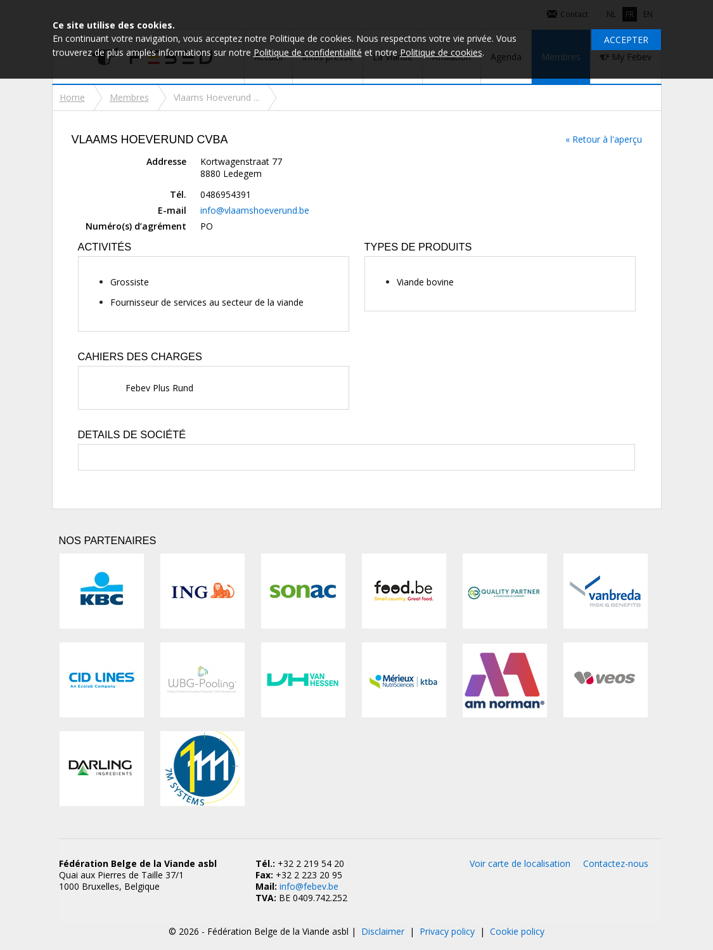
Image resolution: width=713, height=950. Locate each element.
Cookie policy (517, 931)
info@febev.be (308, 886)
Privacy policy (447, 931)
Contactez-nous (615, 863)
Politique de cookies (441, 52)
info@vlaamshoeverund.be (254, 210)
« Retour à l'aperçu (603, 139)
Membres (129, 97)
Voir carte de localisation (520, 863)
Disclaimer (382, 931)
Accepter (626, 40)
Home (72, 97)
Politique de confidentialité (308, 52)
